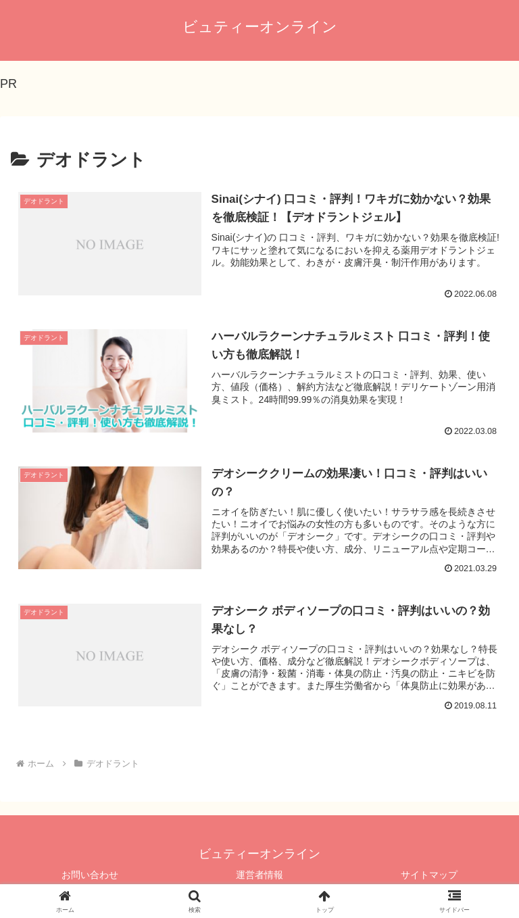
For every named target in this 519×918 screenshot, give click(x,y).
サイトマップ (429, 874)
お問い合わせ (89, 874)
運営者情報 (259, 874)
